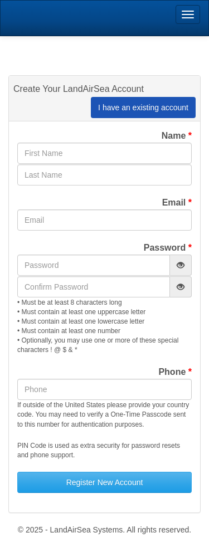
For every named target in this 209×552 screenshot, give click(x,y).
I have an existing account (143, 107)
